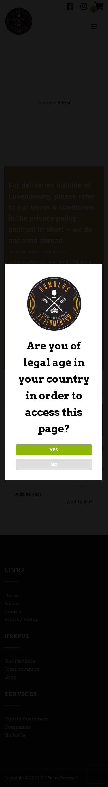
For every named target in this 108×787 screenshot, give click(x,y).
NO (53, 464)
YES (53, 450)
